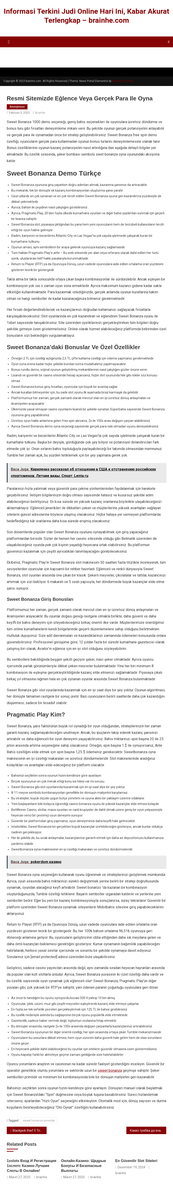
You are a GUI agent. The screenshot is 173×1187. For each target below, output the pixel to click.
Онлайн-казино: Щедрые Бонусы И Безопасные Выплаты (83, 1166)
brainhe (40, 112)
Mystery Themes (122, 81)
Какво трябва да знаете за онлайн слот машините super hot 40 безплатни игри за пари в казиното (148, 1130)
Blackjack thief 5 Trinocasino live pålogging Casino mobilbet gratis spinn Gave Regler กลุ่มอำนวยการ (30, 1130)
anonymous (17, 106)
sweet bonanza (110, 1070)
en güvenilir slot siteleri (136, 1161)
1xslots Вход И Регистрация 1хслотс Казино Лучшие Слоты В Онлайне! (31, 1166)
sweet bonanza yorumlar (39, 1120)
